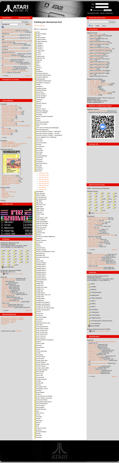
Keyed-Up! (38, 157)
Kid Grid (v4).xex (44, 183)
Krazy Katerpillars (41, 403)
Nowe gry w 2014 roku (8, 131)
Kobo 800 (38, 324)
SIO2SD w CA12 (93, 349)
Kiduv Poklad (39, 195)
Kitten (37, 244)
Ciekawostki (91, 40)
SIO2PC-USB (92, 346)
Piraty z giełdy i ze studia (95, 54)
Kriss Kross (39, 413)
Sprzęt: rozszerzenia (94, 260)
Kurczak (38, 435)
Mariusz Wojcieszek (94, 229)
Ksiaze (37, 418)
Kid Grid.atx (42, 187)
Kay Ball (38, 114)
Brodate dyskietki (7, 67)
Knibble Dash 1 (40, 264)
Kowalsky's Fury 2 (41, 388)
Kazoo (37, 120)
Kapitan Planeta (40, 90)
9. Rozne (91, 306)
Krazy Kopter (39, 405)
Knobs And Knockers (42, 310)
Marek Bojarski (92, 245)
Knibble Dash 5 (40, 272)
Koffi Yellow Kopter (41, 328)
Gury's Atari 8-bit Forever (9, 192)
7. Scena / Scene (93, 89)
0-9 (3, 250)
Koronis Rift (39, 371)
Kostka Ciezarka (40, 379)
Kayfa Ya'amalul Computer (43, 116)
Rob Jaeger (91, 238)
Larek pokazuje (6, 120)
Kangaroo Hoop (40, 88)
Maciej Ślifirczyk (93, 242)
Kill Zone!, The (40, 204)
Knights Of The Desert (42, 306)
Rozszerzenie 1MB (93, 357)
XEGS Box (91, 369)
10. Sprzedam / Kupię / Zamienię (98, 93)
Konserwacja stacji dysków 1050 (11, 112)
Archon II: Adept (7, 293)
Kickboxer (38, 169)
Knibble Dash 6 (40, 274)
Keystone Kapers (40, 163)
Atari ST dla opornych (8, 130)
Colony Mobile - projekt (8, 322)
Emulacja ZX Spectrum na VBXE (11, 121)
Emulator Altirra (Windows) (9, 146)
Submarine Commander (9, 280)
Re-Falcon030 (6, 55)
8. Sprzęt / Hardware (94, 90)
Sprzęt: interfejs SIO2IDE (95, 267)
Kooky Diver (39, 358)
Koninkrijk (38, 355)
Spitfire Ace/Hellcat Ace (9, 294)
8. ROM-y (92, 303)
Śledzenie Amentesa (94, 232)
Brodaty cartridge (7, 43)
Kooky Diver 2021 (40, 360)
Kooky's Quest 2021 (41, 368)
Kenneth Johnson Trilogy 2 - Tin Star (47, 133)
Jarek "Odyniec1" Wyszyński (96, 243)
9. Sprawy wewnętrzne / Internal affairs (99, 92)
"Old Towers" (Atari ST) (8, 278)
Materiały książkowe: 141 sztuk (11, 179)
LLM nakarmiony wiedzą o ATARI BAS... (100, 48)
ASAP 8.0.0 (5, 61)
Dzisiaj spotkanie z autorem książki (12, 45)
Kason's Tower (40, 109)
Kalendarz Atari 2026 (8, 68)
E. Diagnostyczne (94, 318)
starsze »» (28, 75)
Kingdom (38, 231)
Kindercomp (39, 214)
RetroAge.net (92, 69)
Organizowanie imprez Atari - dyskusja (12, 318)
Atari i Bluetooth (93, 344)
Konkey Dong (39, 356)
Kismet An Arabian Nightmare (44, 236)
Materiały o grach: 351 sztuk (10, 181)
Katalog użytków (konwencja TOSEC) (98, 329)
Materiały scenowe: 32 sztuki (10, 177)
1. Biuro (91, 284)
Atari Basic (91, 60)
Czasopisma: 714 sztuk (9, 176)
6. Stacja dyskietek (95, 298)
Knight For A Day (40, 287)
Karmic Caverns (40, 103)
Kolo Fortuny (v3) (40, 334)
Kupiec (37, 433)
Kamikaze (38, 71)
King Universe (39, 229)
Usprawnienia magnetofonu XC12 (12, 111)
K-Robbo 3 (38, 47)
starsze (29, 137)
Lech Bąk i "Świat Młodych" (96, 222)
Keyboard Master (40, 156)
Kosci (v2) (38, 375)
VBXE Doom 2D (93, 37)
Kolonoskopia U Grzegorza (43, 339)
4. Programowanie (94, 292)
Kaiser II (38, 67)
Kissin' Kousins (40, 240)
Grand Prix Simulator (8, 307)
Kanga (37, 84)
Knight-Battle (39, 298)
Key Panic (38, 152)
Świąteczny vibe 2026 (94, 57)
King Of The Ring (40, 225)
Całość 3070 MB (7, 267)
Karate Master (39, 97)
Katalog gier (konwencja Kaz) (10, 242)
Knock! (37, 311)
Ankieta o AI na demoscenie (10, 35)
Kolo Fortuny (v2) (40, 332)
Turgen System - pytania (95, 34)
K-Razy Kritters (40, 39)
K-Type (37, 52)
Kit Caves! (38, 242)
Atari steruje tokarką (94, 373)
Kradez (37, 394)
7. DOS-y (91, 301)
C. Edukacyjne (93, 312)
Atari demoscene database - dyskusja (12, 319)
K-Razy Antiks (39, 37)
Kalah (37, 69)
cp (115, 193)
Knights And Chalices (42, 302)
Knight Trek (39, 296)
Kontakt (3, 200)
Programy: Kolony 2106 (95, 258)
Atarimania (5, 193)
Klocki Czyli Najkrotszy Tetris (44, 251)
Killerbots (38, 212)
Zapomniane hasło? (93, 13)
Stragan (89, 253)
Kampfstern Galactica (42, 82)
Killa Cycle (38, 206)
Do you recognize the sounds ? (97, 72)
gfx (115, 196)
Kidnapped (38, 191)
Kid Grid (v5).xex (44, 185)
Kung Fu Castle (40, 428)
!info (103, 199)
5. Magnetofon (93, 295)
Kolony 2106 (5, 291)
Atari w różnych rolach (94, 370)
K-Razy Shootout (40, 41)
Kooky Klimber (40, 362)
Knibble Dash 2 (40, 266)
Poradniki (4, 104)
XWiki (3, 190)
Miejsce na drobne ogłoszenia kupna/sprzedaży (102, 264)
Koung (37, 384)
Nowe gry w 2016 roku (8, 123)
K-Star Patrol (39, 51)
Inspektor (4, 306)
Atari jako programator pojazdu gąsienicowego (15, 51)
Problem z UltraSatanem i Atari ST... (98, 51)
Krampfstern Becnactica (43, 401)
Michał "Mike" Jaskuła (94, 223)
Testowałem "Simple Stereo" (96, 356)
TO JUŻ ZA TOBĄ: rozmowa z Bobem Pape (101, 235)
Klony (37, 259)
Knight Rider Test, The (42, 294)
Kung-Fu (38, 430)
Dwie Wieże (5, 300)
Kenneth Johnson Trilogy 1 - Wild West (47, 131)
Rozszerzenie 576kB (94, 366)
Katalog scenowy (92, 191)
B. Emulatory (93, 309)
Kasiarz (37, 107)
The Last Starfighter (7, 298)
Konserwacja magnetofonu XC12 (11, 114)
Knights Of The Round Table (44, 308)
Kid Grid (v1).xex (44, 175)
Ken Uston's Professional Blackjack (46, 127)
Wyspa (4, 296)
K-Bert (37, 35)
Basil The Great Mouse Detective (11, 301)
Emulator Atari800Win (8, 142)
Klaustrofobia (39, 248)
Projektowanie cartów (94, 351)
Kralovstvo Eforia (40, 400)
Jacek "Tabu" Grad (93, 239)
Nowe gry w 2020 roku (8, 115)
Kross (37, 415)
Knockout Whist (40, 317)
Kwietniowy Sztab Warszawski (97, 66)
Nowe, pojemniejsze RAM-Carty (97, 254)
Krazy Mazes (39, 407)
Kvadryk (38, 437)
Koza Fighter (39, 392)
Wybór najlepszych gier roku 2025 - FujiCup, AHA (16, 41)
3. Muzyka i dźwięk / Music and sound (99, 83)
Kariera (37, 101)
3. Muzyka (92, 289)
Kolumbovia (39, 347)
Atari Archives (6, 194)
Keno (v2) (38, 141)
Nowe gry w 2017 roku (8, 118)
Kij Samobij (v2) (40, 199)
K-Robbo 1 (38, 43)
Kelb (36, 125)
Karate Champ (39, 94)
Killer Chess (39, 208)
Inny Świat (5, 304)
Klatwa (37, 246)
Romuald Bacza (93, 230)
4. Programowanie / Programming (98, 85)
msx (109, 202)
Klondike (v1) (39, 253)
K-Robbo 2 (38, 45)
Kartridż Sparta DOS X (8, 110)
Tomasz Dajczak (93, 220)
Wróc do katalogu (39, 25)
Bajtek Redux (5, 184)
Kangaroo (38, 86)
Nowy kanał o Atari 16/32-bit (10, 38)
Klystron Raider (40, 263)
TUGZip (20, 273)
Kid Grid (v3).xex (44, 181)
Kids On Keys (39, 193)
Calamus (91, 74)
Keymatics (38, 161)
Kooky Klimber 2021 (41, 364)
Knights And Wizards (42, 304)
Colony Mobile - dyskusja (8, 321)
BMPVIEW (5, 128)
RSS (28, 24)
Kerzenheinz (39, 146)
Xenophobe (5, 288)
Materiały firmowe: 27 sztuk (10, 180)
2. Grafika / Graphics (94, 82)
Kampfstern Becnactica (42, 80)
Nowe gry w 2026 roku (8, 105)
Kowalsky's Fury (40, 386)
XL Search (5, 197)
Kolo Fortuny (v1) (40, 330)
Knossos (38, 321)
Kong (37, 349)
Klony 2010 (38, 261)
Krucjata (38, 416)
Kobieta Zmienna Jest (42, 323)
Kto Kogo (38, 420)
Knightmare (39, 300)
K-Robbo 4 (38, 49)
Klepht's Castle (40, 249)
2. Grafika (92, 286)
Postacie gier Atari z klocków (10, 64)
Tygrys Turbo (92, 354)
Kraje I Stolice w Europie (43, 398)
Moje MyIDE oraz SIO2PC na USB (98, 360)
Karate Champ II (40, 96)
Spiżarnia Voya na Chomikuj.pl (11, 183)
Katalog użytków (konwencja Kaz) (97, 276)
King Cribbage (39, 219)
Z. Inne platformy (94, 323)
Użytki (97, 25)
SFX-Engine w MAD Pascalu (10, 107)
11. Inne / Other (92, 95)
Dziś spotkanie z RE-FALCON (10, 56)
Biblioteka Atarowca (7, 149)
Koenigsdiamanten (41, 326)
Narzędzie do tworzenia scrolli (10, 108)
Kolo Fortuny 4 (40, 338)
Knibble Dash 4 (40, 270)
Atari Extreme (6, 59)
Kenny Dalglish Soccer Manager (45, 137)
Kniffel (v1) (38, 283)
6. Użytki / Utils (92, 87)
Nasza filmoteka (6, 69)
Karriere (37, 105)
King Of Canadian (40, 221)
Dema (104, 25)
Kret (36, 411)
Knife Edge (38, 281)
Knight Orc (38, 291)
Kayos (37, 118)
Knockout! (38, 319)
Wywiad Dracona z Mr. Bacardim (97, 219)
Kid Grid (38, 171)
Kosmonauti (39, 377)
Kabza (37, 62)
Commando (5, 285)
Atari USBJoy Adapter (94, 257)
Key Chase (38, 150)
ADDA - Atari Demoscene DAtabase (98, 188)
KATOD (90, 228)
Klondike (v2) (39, 255)
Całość (6, 273)
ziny (102, 210)
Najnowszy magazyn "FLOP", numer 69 (13, 32)
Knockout (38, 315)
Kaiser (37, 65)
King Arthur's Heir (41, 218)
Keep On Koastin (40, 124)
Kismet (37, 234)
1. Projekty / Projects (94, 80)
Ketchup (38, 148)
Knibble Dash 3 (40, 268)
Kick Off (37, 165)
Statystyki (4, 323)
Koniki (37, 353)
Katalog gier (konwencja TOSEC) (11, 270)
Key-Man (38, 154)
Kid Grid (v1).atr (43, 173)
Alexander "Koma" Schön (95, 241)
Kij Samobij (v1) (40, 197)
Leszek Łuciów (92, 233)
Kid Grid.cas (42, 189)
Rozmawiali (90, 216)
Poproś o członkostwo (106, 13)
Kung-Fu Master (40, 431)
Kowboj (37, 390)
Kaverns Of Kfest (40, 112)
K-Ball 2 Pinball (40, 34)
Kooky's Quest (40, 366)
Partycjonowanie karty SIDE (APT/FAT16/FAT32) (16, 125)
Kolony (37, 341)
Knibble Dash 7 (40, 276)
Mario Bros (5, 287)
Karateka (38, 99)
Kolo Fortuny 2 (40, 336)
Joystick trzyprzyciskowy (95, 359)
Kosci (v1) (38, 373)
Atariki (3, 189)
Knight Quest (39, 293)
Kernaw (37, 144)
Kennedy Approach (41, 129)
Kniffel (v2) (38, 285)
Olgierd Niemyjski (93, 246)
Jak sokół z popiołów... (8, 62)
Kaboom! (38, 60)
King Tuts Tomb (40, 227)
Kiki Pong (38, 203)
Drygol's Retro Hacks (8, 196)
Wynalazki (90, 340)
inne (15, 264)
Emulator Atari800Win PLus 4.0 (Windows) (14, 143)
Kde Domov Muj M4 (41, 122)
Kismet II (38, 238)
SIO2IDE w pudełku (94, 372)
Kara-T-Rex (38, 92)
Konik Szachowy (40, 351)
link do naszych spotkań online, (97, 111)
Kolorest (38, 345)
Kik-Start (38, 201)
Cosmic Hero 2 (92, 46)
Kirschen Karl (39, 232)
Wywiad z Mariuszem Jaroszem (97, 217)
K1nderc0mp (39, 56)
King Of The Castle (41, 223)
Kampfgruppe (39, 79)
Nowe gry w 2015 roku (8, 124)
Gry (92, 25)
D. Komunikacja (94, 315)
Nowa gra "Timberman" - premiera (98, 43)
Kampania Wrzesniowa (42, 75)
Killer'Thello (39, 210)
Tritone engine (6, 133)
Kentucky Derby (40, 142)
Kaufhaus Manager (41, 111)
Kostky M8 (38, 383)
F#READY (91, 225)
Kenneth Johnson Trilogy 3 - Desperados (48, 135)
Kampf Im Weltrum (41, 77)
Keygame (38, 159)
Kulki (37, 424)
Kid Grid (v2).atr (43, 177)
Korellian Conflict (40, 370)
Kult (36, 426)
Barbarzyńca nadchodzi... (9, 54)
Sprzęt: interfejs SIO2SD (95, 268)
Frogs (3, 281)
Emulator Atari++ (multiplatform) (11, 145)
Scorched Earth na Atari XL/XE (97, 63)
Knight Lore (39, 289)
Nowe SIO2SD (92, 347)
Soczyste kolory (93, 367)
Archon (4, 297)
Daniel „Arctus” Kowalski (95, 226)
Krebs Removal (40, 409)
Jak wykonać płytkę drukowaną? (97, 363)
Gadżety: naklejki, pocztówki (96, 261)
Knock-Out (38, 313)
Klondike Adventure (41, 257)
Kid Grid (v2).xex (44, 179)
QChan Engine (6, 134)
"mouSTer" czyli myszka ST (96, 255)
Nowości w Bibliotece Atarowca (11, 48)
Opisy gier (4, 277)
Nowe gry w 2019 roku (8, 117)
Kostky (37, 381)
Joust (3, 284)
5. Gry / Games (92, 86)
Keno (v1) (38, 139)
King (36, 216)
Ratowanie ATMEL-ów (94, 350)
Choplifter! (5, 283)
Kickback (38, 167)
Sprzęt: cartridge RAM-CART (96, 263)
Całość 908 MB (93, 326)
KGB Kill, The (39, 58)
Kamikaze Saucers (41, 73)
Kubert (37, 422)
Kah (36, 64)
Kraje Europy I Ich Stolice (43, 396)
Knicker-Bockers (40, 279)
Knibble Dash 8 (40, 278)
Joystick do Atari (93, 353)
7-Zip (16, 273)
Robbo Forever (6, 290)
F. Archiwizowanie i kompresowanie (100, 320)
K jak (37, 32)
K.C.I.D (37, 54)
